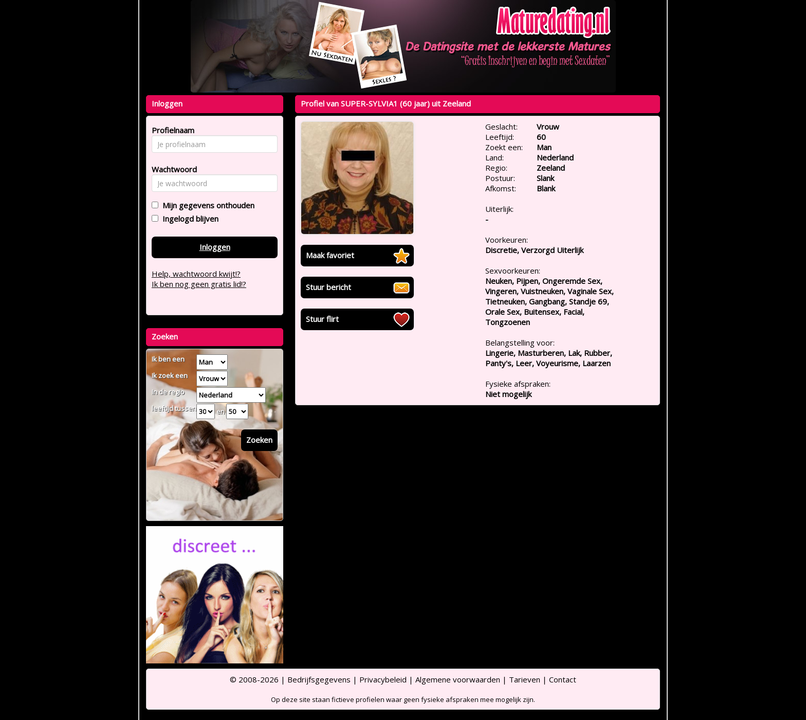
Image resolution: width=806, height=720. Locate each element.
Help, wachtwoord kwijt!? (196, 273)
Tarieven (524, 679)
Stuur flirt (322, 319)
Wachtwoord (171, 169)
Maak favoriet (330, 255)
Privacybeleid (383, 679)
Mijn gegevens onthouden (206, 205)
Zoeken (259, 440)
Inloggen (214, 247)
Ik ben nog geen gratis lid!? (199, 284)
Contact (562, 679)
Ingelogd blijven (188, 218)
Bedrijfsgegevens (319, 679)
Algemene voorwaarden (457, 679)
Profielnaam (171, 130)
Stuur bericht (328, 287)
